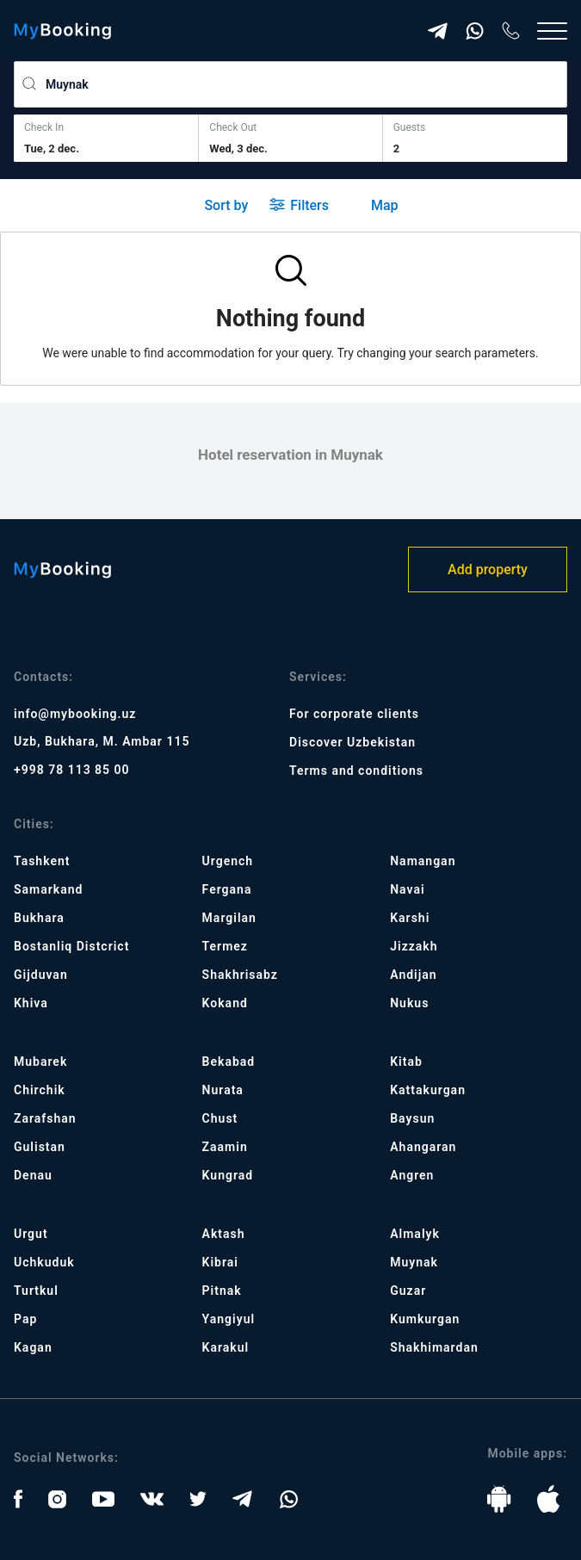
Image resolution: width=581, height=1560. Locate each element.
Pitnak (222, 1290)
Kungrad (228, 1175)
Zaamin (225, 1147)
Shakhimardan (434, 1347)
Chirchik (39, 1090)
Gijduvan (41, 974)
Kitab (406, 1061)
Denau (33, 1175)
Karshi (410, 918)
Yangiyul (229, 1319)
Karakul (226, 1347)
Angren (412, 1175)
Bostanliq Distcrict (71, 946)
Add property (488, 569)
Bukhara (39, 918)
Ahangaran (423, 1147)
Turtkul (36, 1290)
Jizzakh (413, 946)
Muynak (414, 1262)
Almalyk (415, 1234)
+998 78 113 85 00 (72, 770)
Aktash (223, 1234)
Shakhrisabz (240, 974)
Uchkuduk (44, 1262)
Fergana (227, 889)
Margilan (229, 918)
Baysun (412, 1118)
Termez (225, 946)
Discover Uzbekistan (352, 742)
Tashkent (42, 861)
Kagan (33, 1347)
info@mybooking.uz (75, 714)
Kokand (225, 1003)
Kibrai (220, 1262)
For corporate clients (354, 714)
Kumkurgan (425, 1319)
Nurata (223, 1090)
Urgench (228, 861)
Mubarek (40, 1061)
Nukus (409, 1003)
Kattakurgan (428, 1090)
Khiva (31, 1003)
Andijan (413, 974)
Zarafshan (45, 1118)
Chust (220, 1118)
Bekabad (229, 1061)
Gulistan (39, 1147)
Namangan (422, 861)
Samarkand (48, 889)
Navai (407, 889)
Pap (25, 1319)
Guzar (408, 1290)
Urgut (31, 1234)
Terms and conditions (356, 770)
